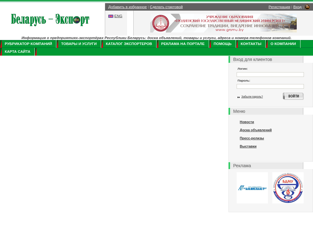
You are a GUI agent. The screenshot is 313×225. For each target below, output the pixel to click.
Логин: (243, 68)
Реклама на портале (183, 44)
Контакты (251, 44)
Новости (247, 122)
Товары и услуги (79, 44)
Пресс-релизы (252, 138)
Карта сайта (17, 51)
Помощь (223, 44)
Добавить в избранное (127, 7)
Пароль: (244, 80)
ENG (118, 16)
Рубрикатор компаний (28, 44)
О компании (283, 44)
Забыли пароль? (252, 96)
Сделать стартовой (166, 7)
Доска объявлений (256, 130)
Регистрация (279, 7)
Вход (297, 7)
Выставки (248, 146)
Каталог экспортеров (129, 44)
